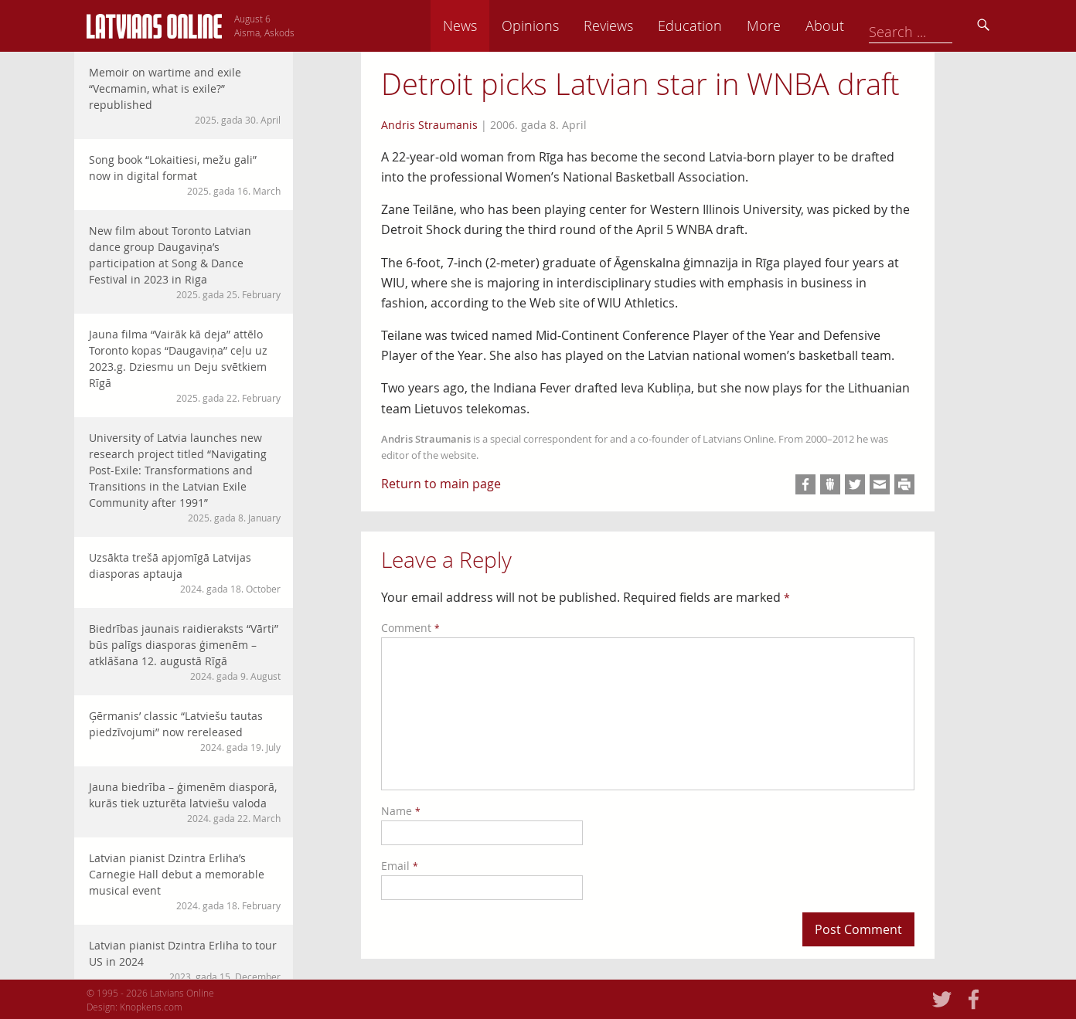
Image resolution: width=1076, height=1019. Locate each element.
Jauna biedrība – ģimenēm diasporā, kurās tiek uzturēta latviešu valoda (185, 802)
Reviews (716, 25)
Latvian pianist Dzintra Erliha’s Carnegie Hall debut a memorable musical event (185, 881)
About (933, 25)
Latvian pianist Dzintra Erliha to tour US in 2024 (185, 960)
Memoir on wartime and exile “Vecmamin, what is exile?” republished (185, 96)
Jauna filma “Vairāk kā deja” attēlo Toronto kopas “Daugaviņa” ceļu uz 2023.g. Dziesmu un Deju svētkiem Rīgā (185, 366)
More (872, 25)
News (568, 25)
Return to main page (441, 483)
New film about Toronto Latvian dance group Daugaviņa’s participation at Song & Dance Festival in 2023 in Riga (185, 262)
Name (401, 810)
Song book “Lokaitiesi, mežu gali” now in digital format (185, 175)
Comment (410, 627)
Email (399, 865)
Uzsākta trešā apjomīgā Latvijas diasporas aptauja (185, 573)
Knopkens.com (151, 1006)
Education (798, 25)
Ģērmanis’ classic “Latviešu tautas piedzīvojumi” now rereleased (185, 731)
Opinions (638, 25)
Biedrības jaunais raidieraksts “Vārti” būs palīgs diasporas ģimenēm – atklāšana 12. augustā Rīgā (185, 652)
